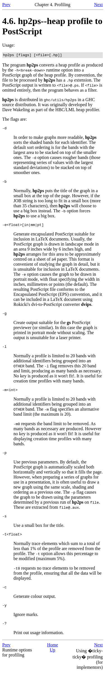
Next (98, 4)
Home (52, 655)
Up (52, 660)
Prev (6, 4)
